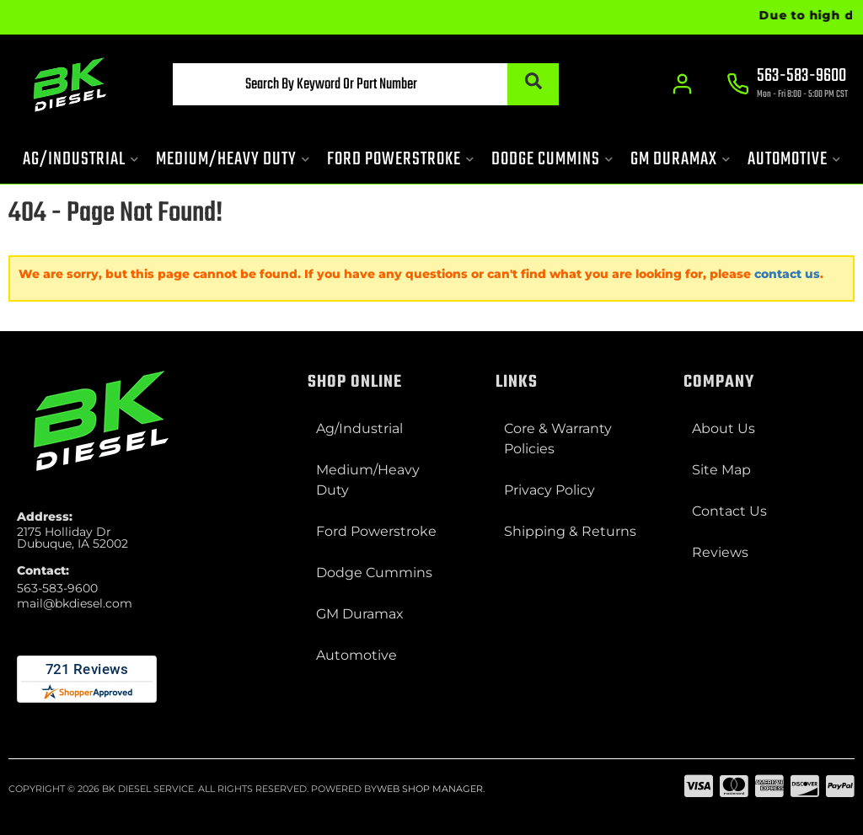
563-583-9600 (57, 588)
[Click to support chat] (787, 85)
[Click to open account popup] (682, 84)
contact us (787, 273)
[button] (365, 84)
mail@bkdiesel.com (74, 603)
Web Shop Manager (430, 789)
